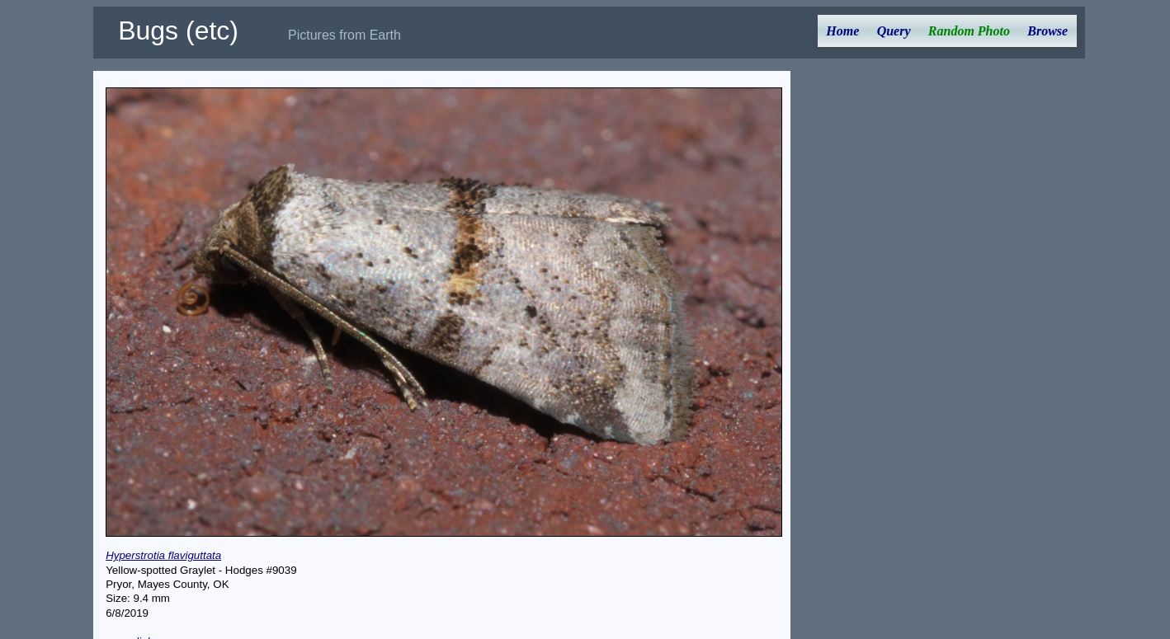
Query (894, 31)
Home (842, 31)
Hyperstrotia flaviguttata (163, 555)
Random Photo (969, 31)
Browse (1047, 31)
